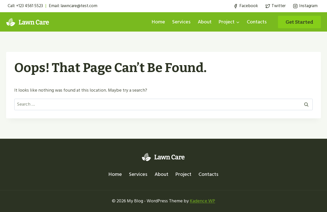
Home (158, 22)
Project (183, 174)
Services (181, 22)
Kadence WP (202, 201)
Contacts (257, 22)
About (205, 22)
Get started (299, 22)
